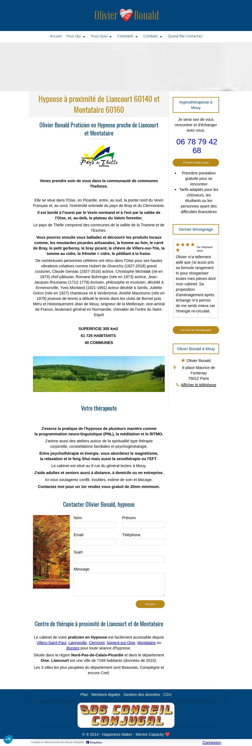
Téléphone (131, 535)
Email (78, 535)
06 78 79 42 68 (196, 146)
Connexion (211, 742)
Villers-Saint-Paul (51, 643)
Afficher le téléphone (198, 385)
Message (81, 569)
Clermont (97, 643)
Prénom (129, 518)
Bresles (72, 648)
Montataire (146, 643)
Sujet (78, 552)
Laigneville (77, 643)
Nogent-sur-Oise (121, 643)
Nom (78, 518)
